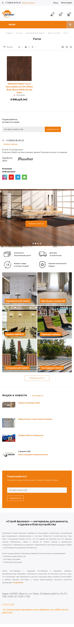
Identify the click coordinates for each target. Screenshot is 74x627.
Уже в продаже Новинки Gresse (33, 454)
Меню (12, 24)
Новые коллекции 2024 (29, 403)
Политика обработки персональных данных (21, 152)
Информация (8, 172)
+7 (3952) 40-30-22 (13, 3)
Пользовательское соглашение (53, 152)
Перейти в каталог (36, 224)
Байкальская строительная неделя (35, 419)
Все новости (37, 396)
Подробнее (18, 582)
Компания (7, 169)
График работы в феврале (30, 435)
